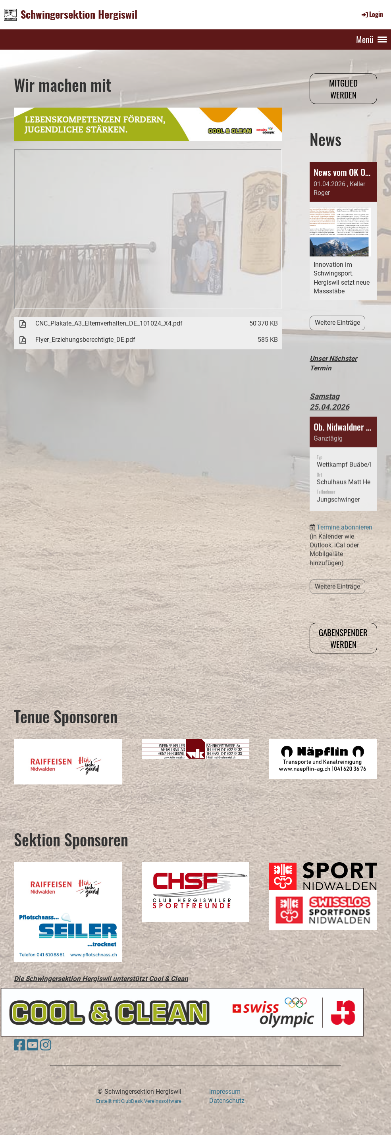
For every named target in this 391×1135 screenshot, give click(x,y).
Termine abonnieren (344, 506)
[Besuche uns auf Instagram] (45, 1045)
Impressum (225, 1091)
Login (371, 14)
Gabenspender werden (343, 638)
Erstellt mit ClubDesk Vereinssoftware (138, 1101)
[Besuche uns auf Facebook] (19, 1045)
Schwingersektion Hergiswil (79, 14)
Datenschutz (227, 1100)
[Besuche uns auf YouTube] (32, 1045)
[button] (343, 443)
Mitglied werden (343, 88)
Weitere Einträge (337, 322)
